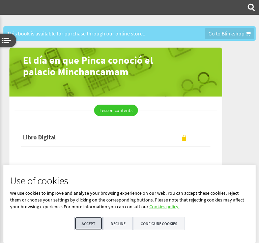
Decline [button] (118, 223)
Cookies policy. (164, 207)
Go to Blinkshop (229, 33)
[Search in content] (250, 7)
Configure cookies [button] (159, 223)
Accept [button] (88, 223)
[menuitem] (250, 7)
